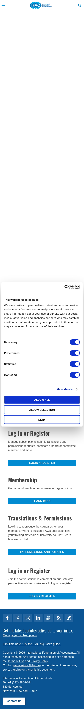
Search (79, 5)
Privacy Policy (39, 661)
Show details (64, 389)
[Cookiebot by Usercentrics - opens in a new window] (64, 287)
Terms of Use (15, 661)
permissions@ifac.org (27, 665)
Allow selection (42, 409)
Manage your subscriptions (20, 635)
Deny (42, 419)
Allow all (42, 399)
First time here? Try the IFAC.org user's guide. (32, 644)
